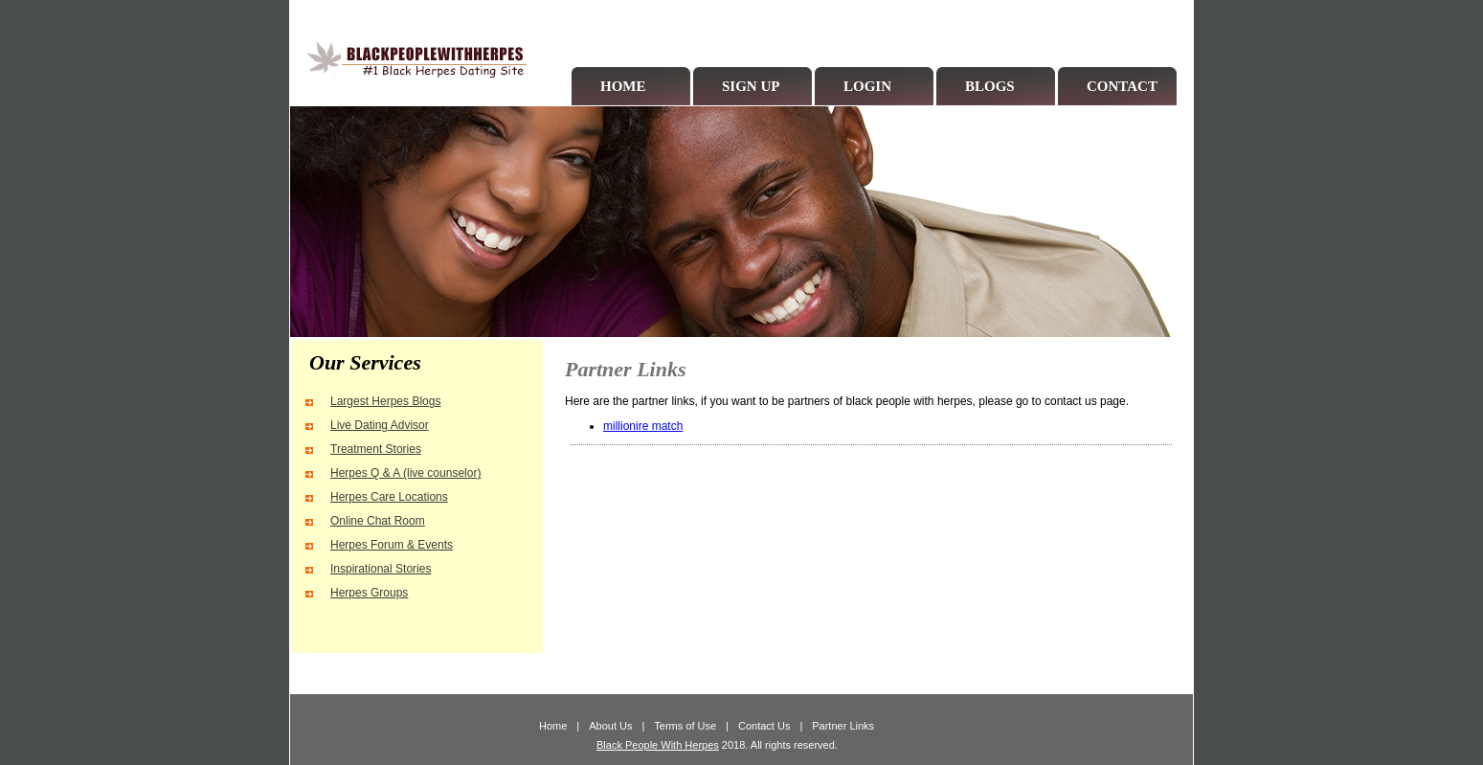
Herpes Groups (369, 592)
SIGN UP (750, 86)
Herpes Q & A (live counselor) (405, 473)
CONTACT (1122, 86)
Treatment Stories (375, 449)
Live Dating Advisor (379, 425)
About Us (610, 725)
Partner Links (843, 725)
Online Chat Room (377, 521)
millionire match (643, 426)
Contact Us (764, 725)
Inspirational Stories (380, 568)
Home (553, 725)
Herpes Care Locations (389, 497)
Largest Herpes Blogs (385, 401)
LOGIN (867, 86)
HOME (623, 86)
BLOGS (990, 86)
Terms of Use (685, 725)
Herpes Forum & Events (391, 544)
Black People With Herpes (657, 745)
